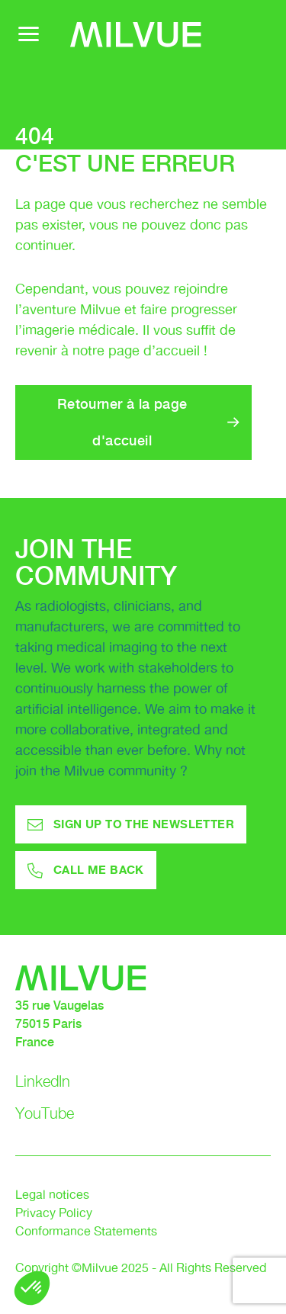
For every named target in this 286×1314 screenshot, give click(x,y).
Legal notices (52, 1195)
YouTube (44, 1113)
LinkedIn (42, 1081)
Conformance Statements (86, 1232)
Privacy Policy (53, 1213)
